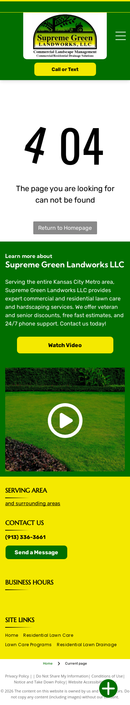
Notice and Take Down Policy (39, 681)
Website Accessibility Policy (92, 681)
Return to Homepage (65, 228)
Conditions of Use (107, 676)
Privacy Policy (17, 676)
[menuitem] (14, 635)
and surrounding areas (32, 503)
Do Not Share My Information (62, 676)
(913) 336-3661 (25, 537)
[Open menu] (120, 36)
